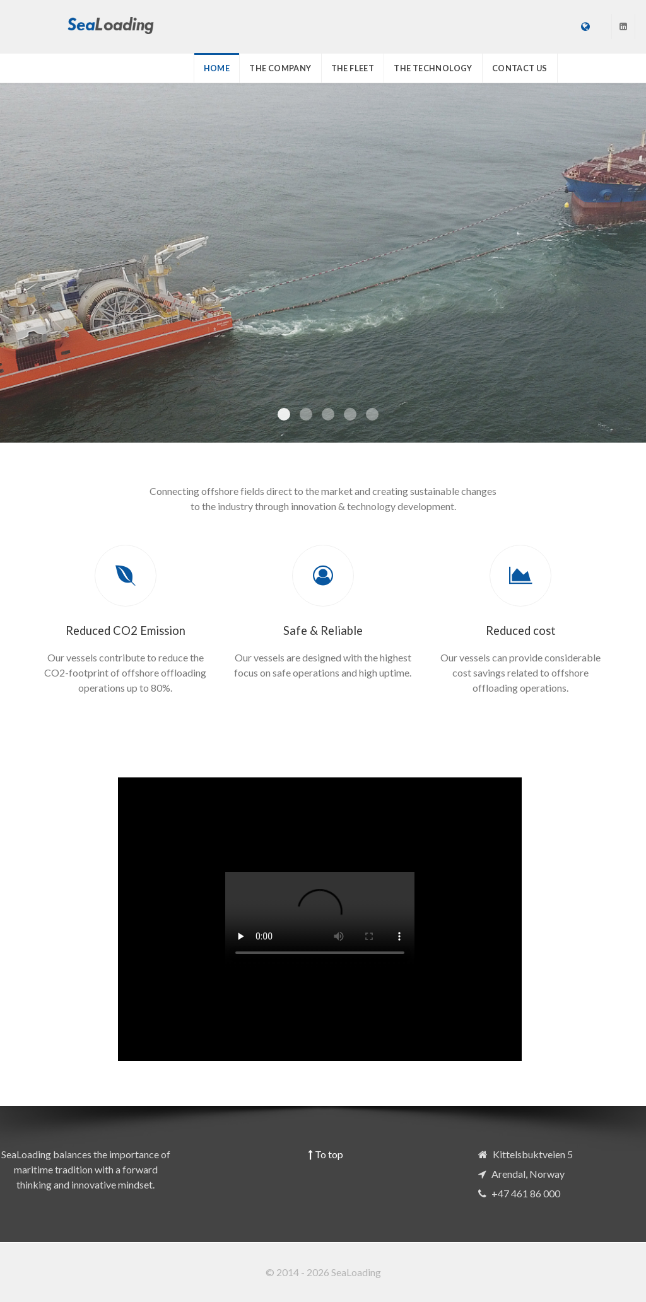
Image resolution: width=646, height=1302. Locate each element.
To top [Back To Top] (325, 1154)
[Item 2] (328, 414)
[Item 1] (306, 414)
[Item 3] (350, 414)
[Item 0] (284, 414)
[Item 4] (372, 414)
